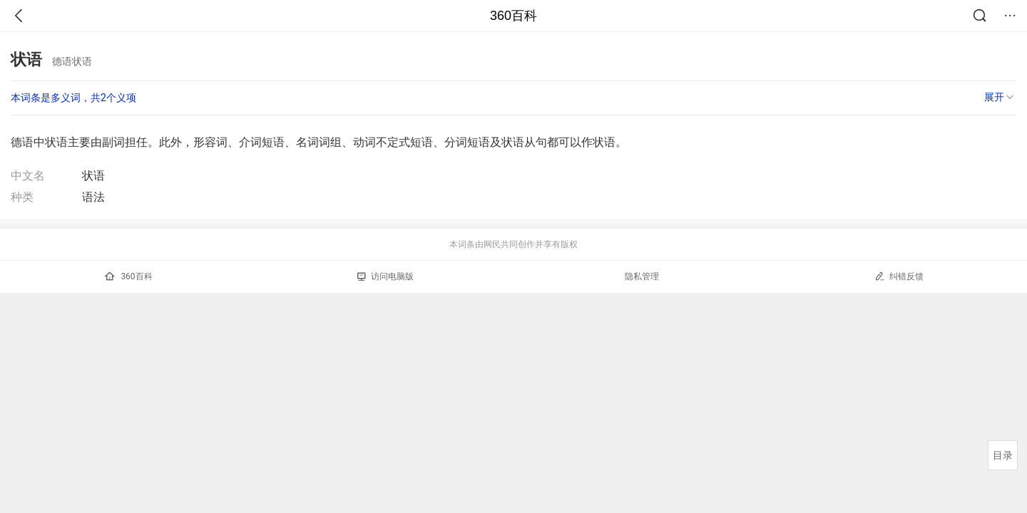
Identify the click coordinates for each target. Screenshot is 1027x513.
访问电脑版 (385, 276)
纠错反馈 (899, 276)
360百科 (513, 16)
